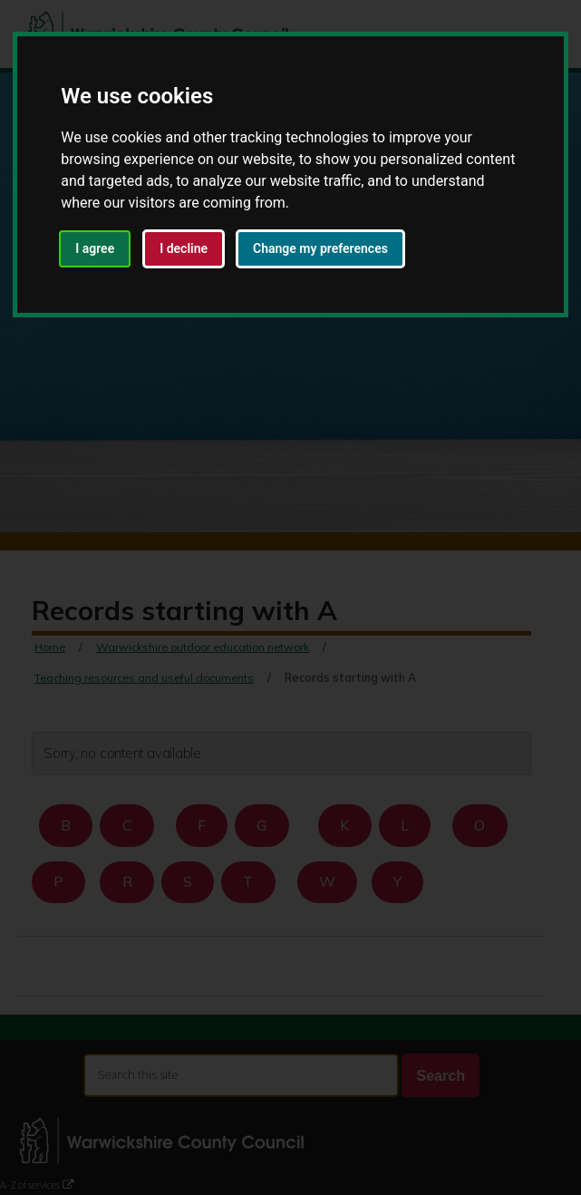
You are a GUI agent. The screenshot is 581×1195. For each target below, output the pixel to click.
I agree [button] (94, 248)
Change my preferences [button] (320, 248)
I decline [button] (184, 248)
